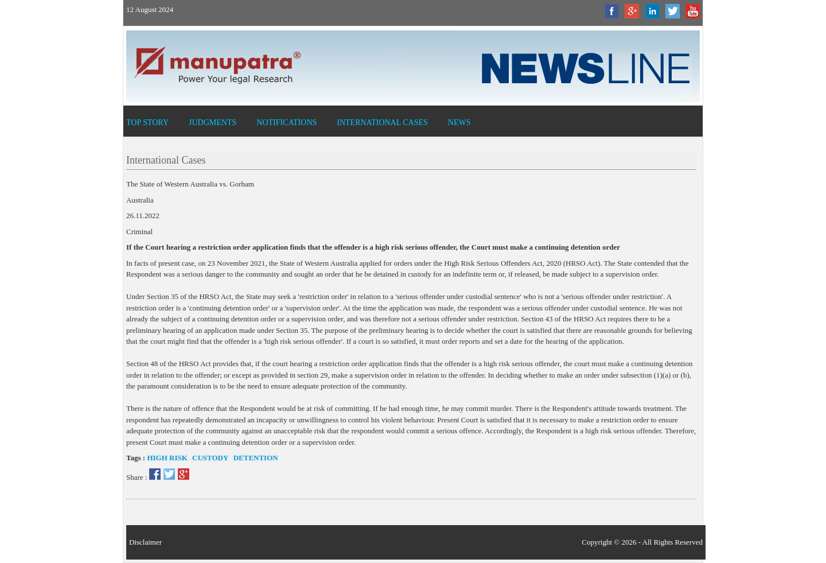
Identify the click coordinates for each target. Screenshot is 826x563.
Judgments (212, 122)
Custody (209, 457)
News (459, 122)
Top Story (147, 122)
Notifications (286, 122)
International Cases (382, 122)
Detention (254, 457)
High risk (167, 457)
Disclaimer (145, 542)
